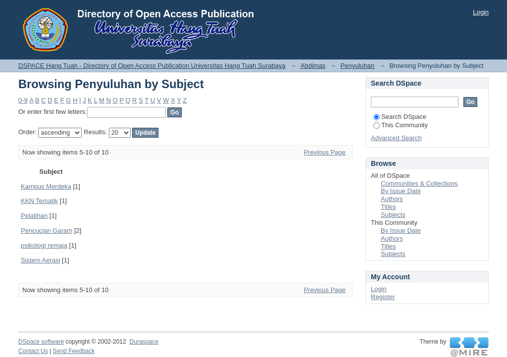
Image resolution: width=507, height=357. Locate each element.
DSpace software (41, 341)
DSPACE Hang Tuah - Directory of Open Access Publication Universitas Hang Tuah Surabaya (152, 65)
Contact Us (33, 351)
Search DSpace (399, 116)
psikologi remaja (44, 245)
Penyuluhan (358, 65)
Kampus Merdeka (46, 186)
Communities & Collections (419, 183)
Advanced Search (396, 138)
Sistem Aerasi (40, 260)
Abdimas (313, 65)
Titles (388, 206)
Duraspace (143, 341)
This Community (400, 125)
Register (383, 297)
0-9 (23, 100)
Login (481, 12)
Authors (392, 199)
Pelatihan (34, 215)
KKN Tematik (39, 200)
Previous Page (325, 152)
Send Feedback (74, 351)
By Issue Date (401, 191)
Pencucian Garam (46, 230)
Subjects (393, 214)
